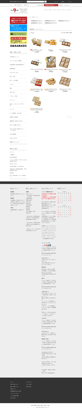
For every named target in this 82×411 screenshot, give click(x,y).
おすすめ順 (63, 32)
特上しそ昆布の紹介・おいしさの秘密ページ (18, 176)
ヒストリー (12, 152)
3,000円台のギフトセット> (64, 20)
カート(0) (69, 1)
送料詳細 (11, 172)
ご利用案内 (61, 5)
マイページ (55, 1)
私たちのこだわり (13, 163)
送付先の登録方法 (13, 157)
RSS (11, 398)
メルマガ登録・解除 (39, 5)
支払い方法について (14, 384)
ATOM (14, 398)
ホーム (11, 382)
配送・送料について (14, 386)
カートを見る (28, 384)
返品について (13, 388)
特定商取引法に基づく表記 (15, 391)
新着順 (70, 32)
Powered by (41, 407)
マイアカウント (29, 382)
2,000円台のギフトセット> (50, 20)
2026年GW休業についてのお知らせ (17, 166)
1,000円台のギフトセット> (37, 20)
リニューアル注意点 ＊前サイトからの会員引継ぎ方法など (18, 160)
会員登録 (62, 1)
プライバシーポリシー (14, 393)
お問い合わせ (66, 5)
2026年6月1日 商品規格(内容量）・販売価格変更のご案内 (18, 170)
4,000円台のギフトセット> (37, 23)
